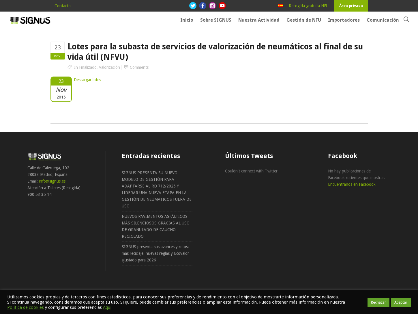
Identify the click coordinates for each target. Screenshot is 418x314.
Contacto (63, 5)
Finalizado (88, 67)
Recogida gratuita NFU (309, 5)
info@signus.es (52, 181)
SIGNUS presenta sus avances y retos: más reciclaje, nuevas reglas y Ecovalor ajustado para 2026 (155, 253)
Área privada (351, 5)
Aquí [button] (107, 307)
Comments (139, 67)
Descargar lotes (87, 79)
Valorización (109, 67)
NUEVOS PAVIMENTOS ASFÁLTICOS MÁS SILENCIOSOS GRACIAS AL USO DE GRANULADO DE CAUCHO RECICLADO (156, 226)
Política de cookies (25, 307)
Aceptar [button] (400, 302)
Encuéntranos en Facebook (352, 184)
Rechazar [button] (378, 302)
